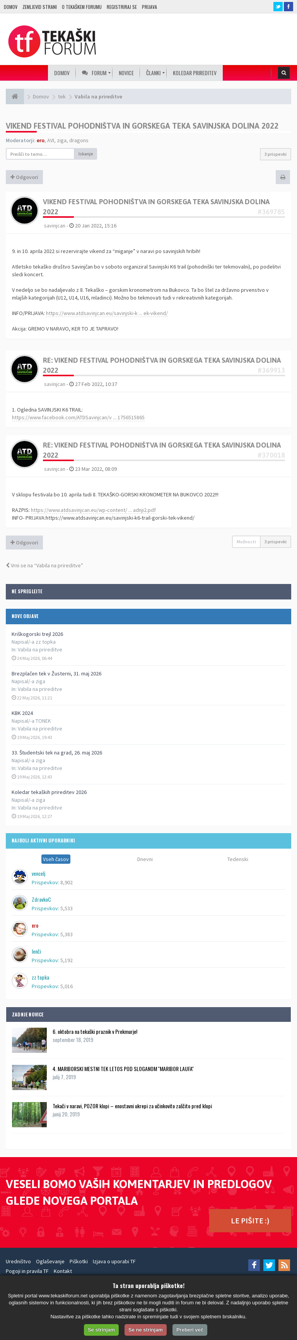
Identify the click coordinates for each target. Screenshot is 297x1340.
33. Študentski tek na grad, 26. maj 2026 (57, 752)
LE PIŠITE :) (250, 1220)
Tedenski (237, 859)
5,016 (66, 986)
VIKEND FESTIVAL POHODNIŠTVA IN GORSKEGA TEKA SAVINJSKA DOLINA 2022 (142, 125)
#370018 (271, 455)
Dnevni (145, 859)
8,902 (66, 882)
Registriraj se (122, 6)
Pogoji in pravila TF (27, 1271)
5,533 (66, 908)
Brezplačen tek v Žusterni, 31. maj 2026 (56, 673)
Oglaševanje (50, 1261)
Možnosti (246, 541)
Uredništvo (18, 1261)
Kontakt (63, 1271)
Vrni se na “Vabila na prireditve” (44, 565)
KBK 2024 (22, 713)
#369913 (271, 370)
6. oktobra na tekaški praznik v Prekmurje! (95, 1031)
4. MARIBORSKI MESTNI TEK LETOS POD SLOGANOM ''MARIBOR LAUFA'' (123, 1068)
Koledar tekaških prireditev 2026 (49, 792)
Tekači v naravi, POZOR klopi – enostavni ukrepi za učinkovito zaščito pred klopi (132, 1106)
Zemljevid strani (39, 6)
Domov (10, 6)
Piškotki (79, 1261)
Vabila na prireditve (40, 649)
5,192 (66, 960)
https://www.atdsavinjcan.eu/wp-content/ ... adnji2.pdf (93, 509)
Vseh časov (56, 859)
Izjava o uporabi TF (114, 1261)
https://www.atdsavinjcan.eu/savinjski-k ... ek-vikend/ (107, 313)
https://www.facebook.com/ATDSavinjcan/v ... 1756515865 (78, 417)
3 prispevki (276, 154)
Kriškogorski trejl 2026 (37, 633)
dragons (79, 140)
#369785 (271, 212)
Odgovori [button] (24, 177)
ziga (62, 140)
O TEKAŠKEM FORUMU (82, 6)
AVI (50, 140)
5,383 (66, 934)
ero (40, 140)
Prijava (149, 6)
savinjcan (54, 225)
